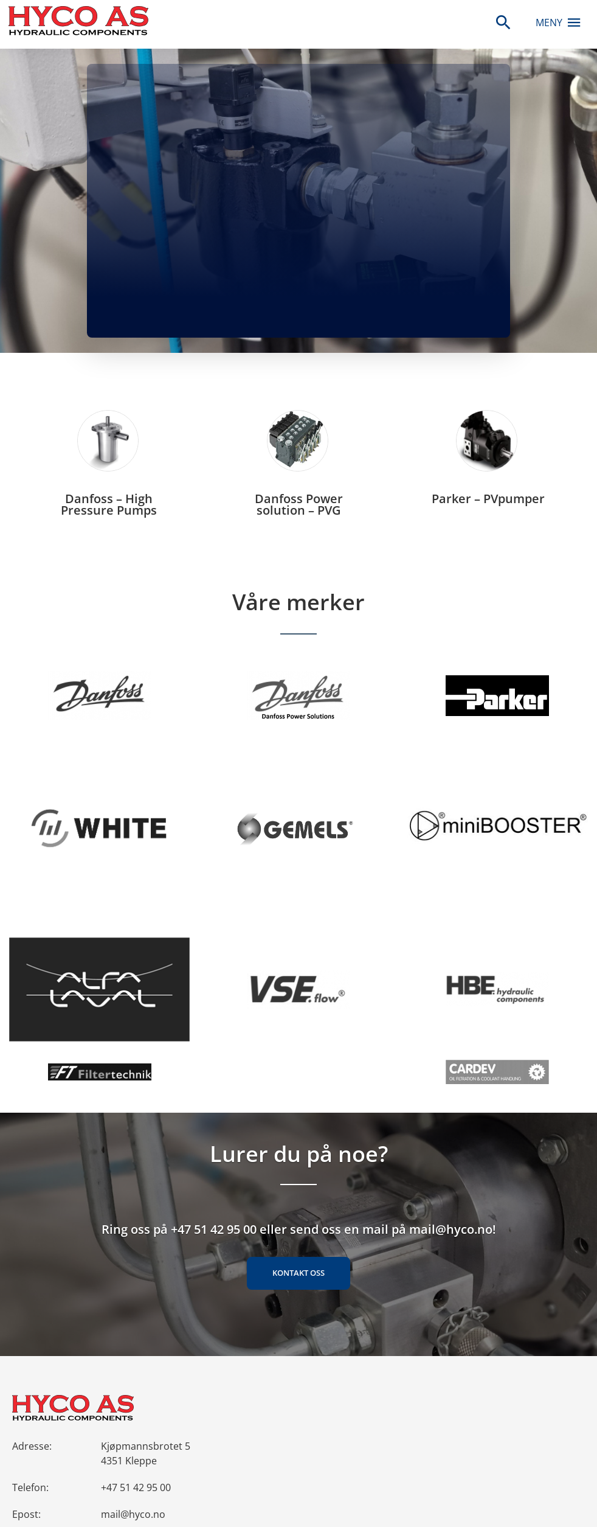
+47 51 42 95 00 (136, 1487)
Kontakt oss (298, 1272)
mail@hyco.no (133, 1514)
